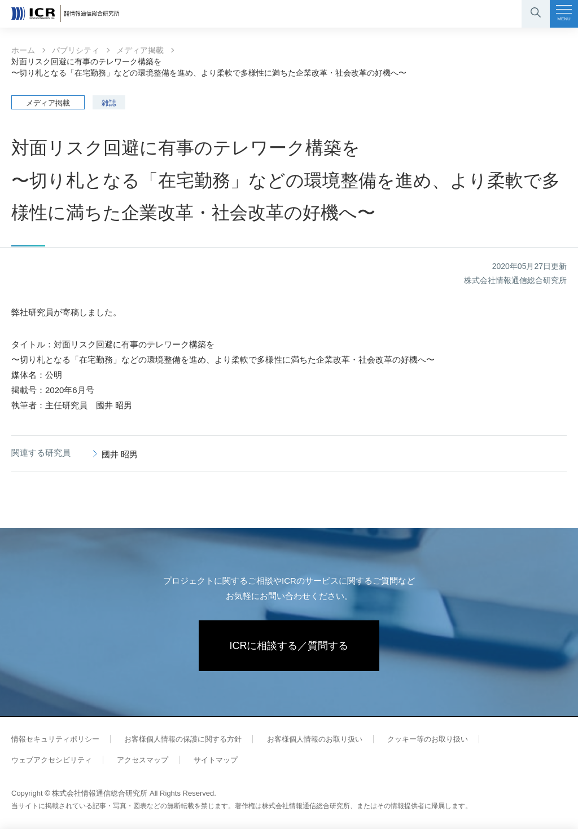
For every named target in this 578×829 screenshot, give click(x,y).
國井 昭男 (120, 454)
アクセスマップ (142, 760)
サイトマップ (216, 760)
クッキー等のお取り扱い (427, 739)
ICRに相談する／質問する (289, 645)
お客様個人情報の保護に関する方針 (183, 739)
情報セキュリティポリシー (55, 739)
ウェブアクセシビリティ (51, 760)
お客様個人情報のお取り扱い (314, 739)
